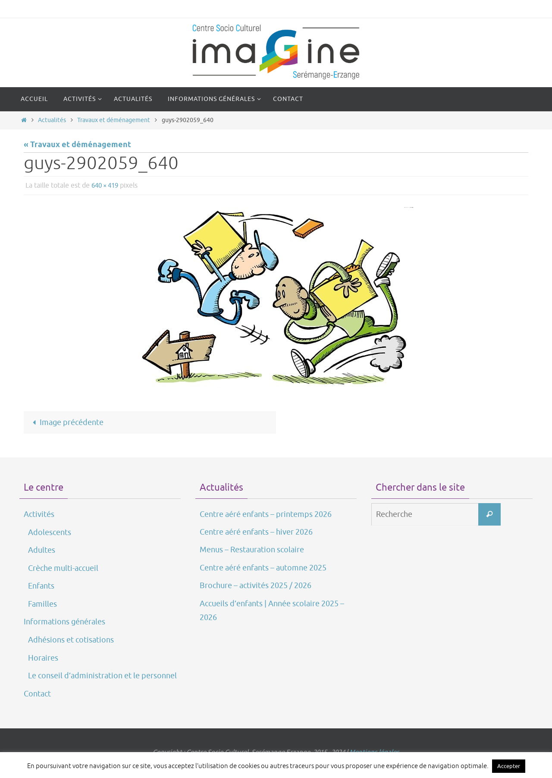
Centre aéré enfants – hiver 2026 (256, 532)
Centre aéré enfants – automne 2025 (263, 568)
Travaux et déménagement (113, 120)
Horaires (43, 658)
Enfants (41, 586)
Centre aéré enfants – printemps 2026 (266, 514)
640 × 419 (106, 185)
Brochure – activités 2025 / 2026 (255, 585)
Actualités (52, 120)
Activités (39, 514)
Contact (37, 694)
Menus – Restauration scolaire (252, 550)
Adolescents (49, 532)
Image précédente (66, 422)
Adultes (41, 550)
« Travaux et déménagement (77, 145)
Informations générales (64, 622)
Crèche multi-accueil (63, 568)
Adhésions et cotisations (71, 640)
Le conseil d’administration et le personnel (102, 675)
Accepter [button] (508, 766)
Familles (42, 604)
